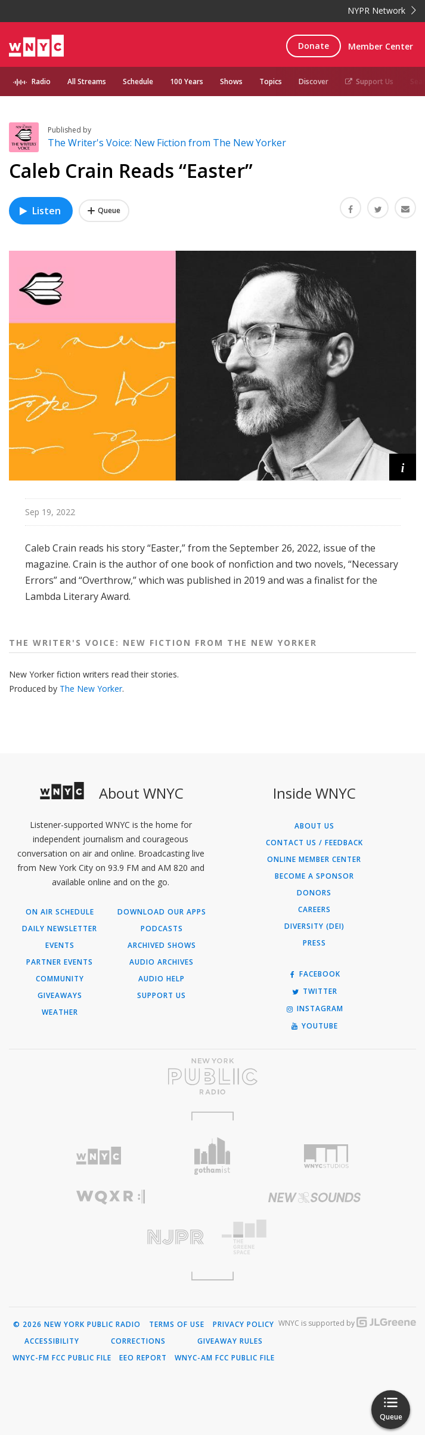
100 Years (186, 81)
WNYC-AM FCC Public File (225, 1358)
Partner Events (59, 962)
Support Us (369, 81)
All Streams (86, 81)
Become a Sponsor (314, 876)
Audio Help (161, 979)
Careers (314, 909)
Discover (313, 81)
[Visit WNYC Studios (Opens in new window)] (326, 1156)
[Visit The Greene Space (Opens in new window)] (315, 1237)
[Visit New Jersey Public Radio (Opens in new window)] (111, 1237)
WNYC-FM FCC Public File (62, 1358)
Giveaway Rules (230, 1341)
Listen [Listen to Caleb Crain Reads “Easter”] (39, 210)
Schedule (138, 81)
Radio (41, 81)
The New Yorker (91, 688)
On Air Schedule (60, 912)
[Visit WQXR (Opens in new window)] (111, 1197)
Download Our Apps (161, 912)
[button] (402, 467)
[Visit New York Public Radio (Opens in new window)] (212, 1076)
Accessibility (51, 1341)
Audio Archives (161, 962)
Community (60, 979)
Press (314, 943)
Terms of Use (176, 1324)
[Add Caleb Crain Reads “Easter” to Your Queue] (104, 210)
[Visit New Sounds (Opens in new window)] (315, 1197)
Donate (313, 45)
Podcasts (162, 928)
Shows (231, 81)
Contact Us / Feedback (314, 842)
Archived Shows (162, 945)
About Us (314, 826)
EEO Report (143, 1358)
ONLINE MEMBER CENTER (314, 859)
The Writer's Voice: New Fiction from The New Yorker (167, 142)
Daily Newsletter (59, 928)
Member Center (380, 46)
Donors (314, 893)
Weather (60, 1012)
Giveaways (60, 995)
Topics (270, 81)
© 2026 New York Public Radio (77, 1324)
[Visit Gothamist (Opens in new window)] (212, 1156)
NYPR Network (382, 10)
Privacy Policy (243, 1324)
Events (60, 945)
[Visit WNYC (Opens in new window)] (99, 1156)
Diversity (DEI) (314, 926)
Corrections (138, 1341)
